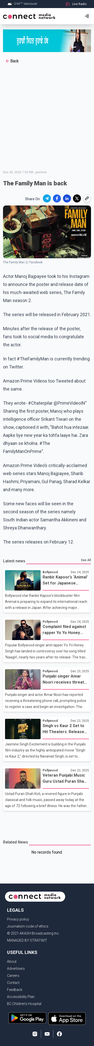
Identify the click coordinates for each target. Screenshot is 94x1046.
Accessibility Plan (21, 997)
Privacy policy (18, 919)
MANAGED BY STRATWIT (27, 940)
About (12, 961)
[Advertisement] (47, 117)
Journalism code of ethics (27, 926)
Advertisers (16, 969)
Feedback (14, 990)
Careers (13, 976)
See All (86, 560)
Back (12, 61)
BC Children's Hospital (24, 1004)
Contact (13, 983)
